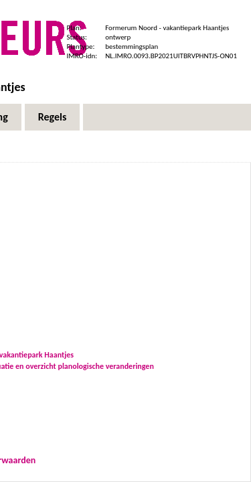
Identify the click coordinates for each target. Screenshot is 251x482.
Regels (52, 116)
